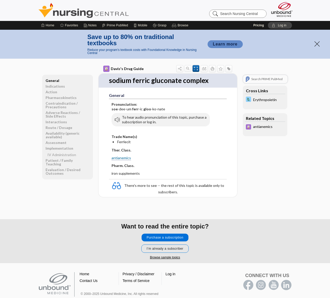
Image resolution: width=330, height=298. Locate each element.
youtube (273, 285)
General (52, 80)
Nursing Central (103, 10)
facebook (248, 285)
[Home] (47, 25)
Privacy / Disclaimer (139, 274)
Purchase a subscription (165, 237)
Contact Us (89, 281)
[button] (181, 25)
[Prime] (115, 25)
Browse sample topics (165, 257)
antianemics (121, 158)
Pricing (258, 25)
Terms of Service (136, 281)
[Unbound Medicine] (281, 9)
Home (84, 274)
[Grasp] (159, 25)
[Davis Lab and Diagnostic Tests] (265, 100)
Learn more (225, 44)
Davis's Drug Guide (123, 69)
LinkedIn (286, 285)
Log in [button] (170, 274)
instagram (261, 285)
